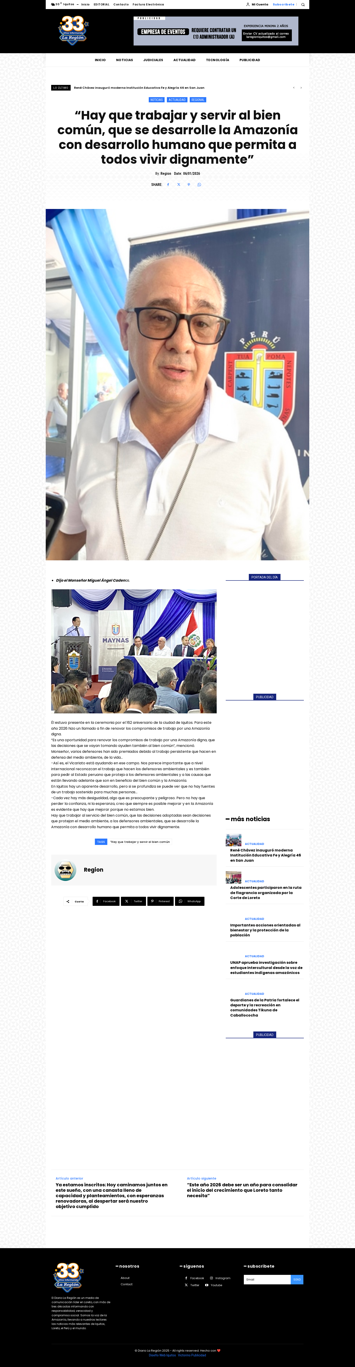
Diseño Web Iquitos (163, 1355)
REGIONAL (198, 99)
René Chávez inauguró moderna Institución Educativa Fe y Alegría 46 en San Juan (139, 88)
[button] (302, 4)
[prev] (294, 88)
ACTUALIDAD (177, 99)
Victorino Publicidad (192, 1355)
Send (297, 1279)
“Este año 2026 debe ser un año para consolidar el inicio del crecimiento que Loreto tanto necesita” (242, 1190)
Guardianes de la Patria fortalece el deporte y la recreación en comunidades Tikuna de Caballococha (264, 1008)
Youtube (216, 1285)
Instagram (223, 1278)
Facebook (197, 1278)
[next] (301, 88)
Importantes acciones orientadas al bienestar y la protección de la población (265, 930)
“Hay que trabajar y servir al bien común (140, 842)
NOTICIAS (157, 99)
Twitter (194, 1285)
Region (166, 173)
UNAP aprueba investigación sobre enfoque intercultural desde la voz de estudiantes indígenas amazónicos (266, 967)
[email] (267, 1279)
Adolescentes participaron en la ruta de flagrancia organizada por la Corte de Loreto (266, 892)
